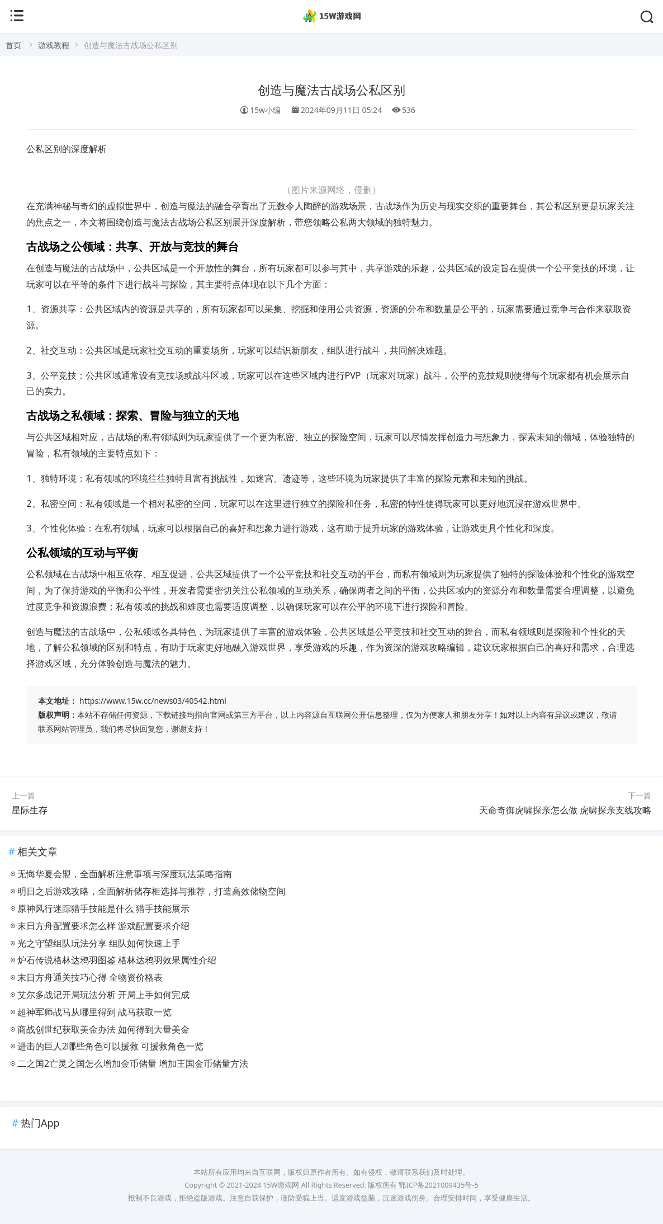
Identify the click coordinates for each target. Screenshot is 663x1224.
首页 (13, 45)
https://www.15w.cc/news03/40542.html (152, 700)
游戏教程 (53, 45)
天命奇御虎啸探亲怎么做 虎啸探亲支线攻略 (565, 810)
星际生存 (30, 810)
